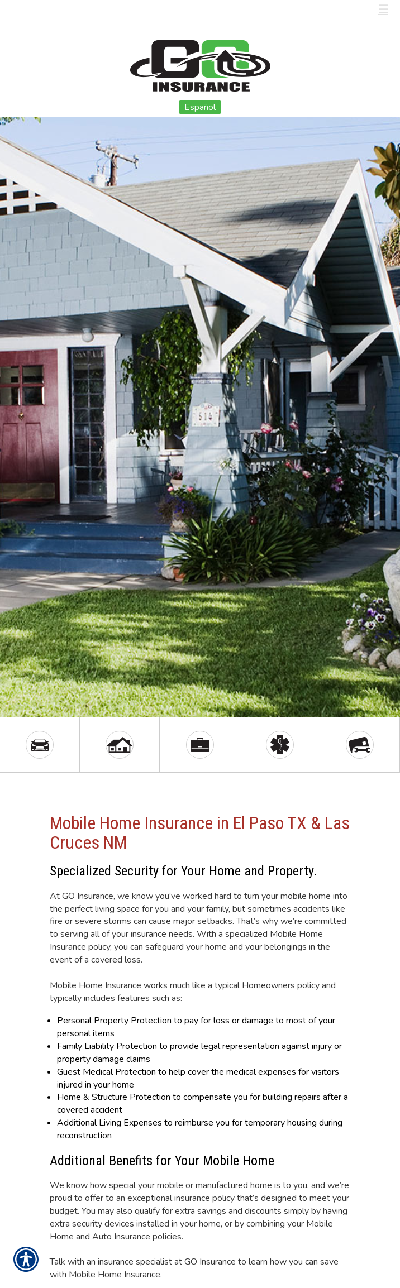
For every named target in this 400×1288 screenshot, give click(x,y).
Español (200, 107)
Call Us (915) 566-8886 (73, 9)
